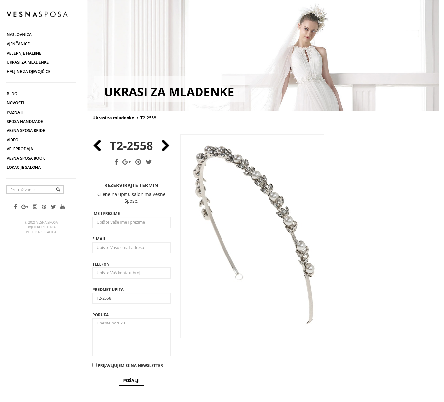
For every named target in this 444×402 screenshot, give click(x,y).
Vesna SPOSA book (26, 158)
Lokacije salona (24, 167)
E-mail (99, 239)
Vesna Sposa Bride (26, 130)
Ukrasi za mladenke (28, 62)
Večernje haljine (24, 53)
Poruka (100, 315)
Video (12, 140)
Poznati (15, 112)
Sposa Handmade (25, 121)
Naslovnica (19, 34)
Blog (12, 94)
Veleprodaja (20, 149)
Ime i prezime (106, 213)
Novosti (15, 103)
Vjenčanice (18, 44)
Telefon (101, 264)
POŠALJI (131, 380)
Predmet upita (108, 289)
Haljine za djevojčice (28, 71)
